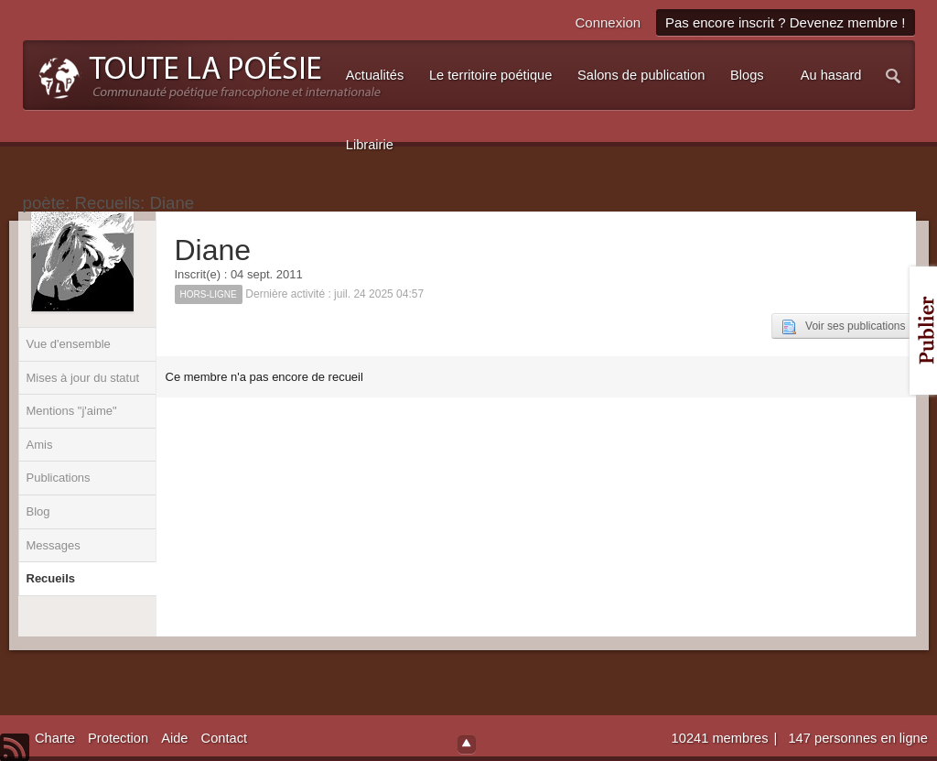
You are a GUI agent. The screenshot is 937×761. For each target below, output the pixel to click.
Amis (40, 444)
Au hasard (831, 75)
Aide (174, 738)
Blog (38, 511)
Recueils (51, 578)
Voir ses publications (843, 327)
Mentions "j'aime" (72, 411)
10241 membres (722, 738)
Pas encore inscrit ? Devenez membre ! (785, 22)
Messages (54, 545)
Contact (224, 738)
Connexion (608, 22)
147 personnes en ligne (857, 738)
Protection (118, 738)
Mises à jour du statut (83, 378)
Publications (59, 477)
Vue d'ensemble (69, 344)
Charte (55, 738)
